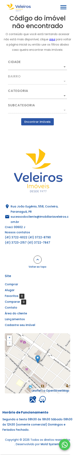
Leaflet (37, 391)
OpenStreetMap (57, 391)
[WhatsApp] (64, 444)
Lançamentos (15, 319)
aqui (52, 39)
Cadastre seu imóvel (20, 325)
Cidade (14, 62)
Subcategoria (21, 105)
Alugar (10, 290)
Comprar (11, 284)
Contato (11, 308)
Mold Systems (51, 444)
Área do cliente (16, 313)
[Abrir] (64, 67)
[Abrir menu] (63, 7)
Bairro (14, 76)
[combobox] (37, 65)
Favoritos (14, 296)
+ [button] (9, 338)
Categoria (18, 90)
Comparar (15, 302)
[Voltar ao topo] (38, 260)
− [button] (9, 343)
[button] (37, 95)
